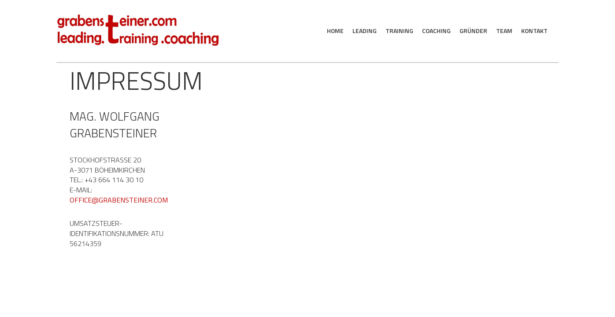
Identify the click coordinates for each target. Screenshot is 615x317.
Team (504, 30)
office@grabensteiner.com (119, 200)
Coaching (436, 30)
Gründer (473, 30)
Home (335, 30)
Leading (364, 30)
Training (399, 30)
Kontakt (534, 30)
